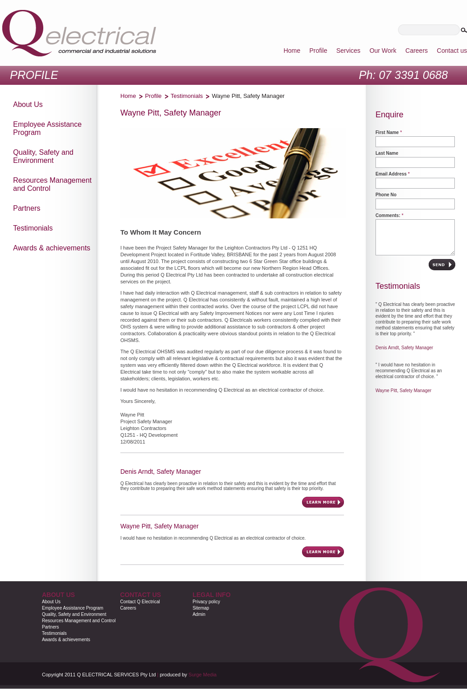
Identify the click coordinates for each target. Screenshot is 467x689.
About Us (51, 601)
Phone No (386, 194)
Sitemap (200, 608)
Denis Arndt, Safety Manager (404, 347)
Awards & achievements (66, 639)
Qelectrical (79, 33)
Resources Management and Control (78, 620)
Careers (128, 608)
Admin (198, 614)
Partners (50, 626)
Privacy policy (206, 601)
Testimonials (187, 95)
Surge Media (202, 674)
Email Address (391, 173)
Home (128, 95)
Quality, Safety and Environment (74, 614)
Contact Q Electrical (140, 601)
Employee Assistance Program (72, 608)
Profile (153, 95)
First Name (387, 132)
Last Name (386, 153)
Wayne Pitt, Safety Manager (403, 390)
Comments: (387, 215)
